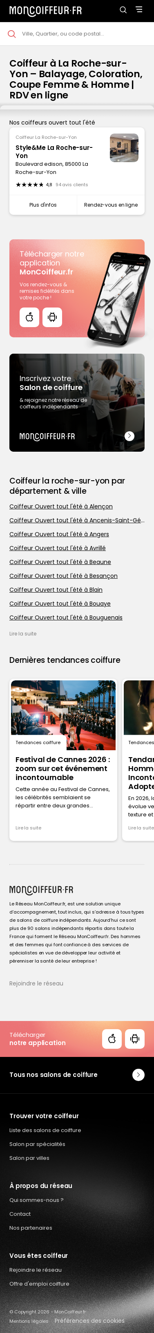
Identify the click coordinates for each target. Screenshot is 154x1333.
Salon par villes (29, 1158)
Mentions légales (29, 1321)
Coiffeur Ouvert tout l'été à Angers (59, 534)
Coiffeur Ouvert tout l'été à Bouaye (60, 604)
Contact (20, 1214)
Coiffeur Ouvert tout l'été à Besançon (63, 576)
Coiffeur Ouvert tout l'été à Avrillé (57, 548)
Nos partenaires (30, 1228)
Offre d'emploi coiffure (39, 1284)
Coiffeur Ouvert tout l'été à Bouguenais (66, 617)
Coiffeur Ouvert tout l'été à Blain (56, 590)
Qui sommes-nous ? (36, 1200)
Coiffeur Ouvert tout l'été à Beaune (60, 562)
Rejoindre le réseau (36, 983)
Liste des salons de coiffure (45, 1130)
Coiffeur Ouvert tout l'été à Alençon (61, 506)
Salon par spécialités (37, 1144)
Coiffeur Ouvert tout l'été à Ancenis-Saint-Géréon (77, 520)
